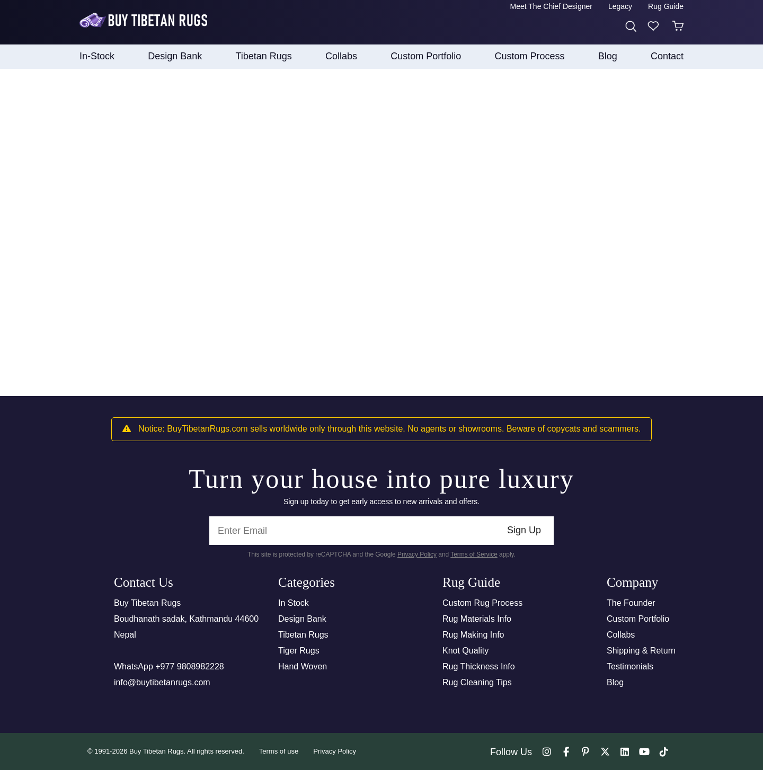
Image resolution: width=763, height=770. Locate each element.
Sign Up (524, 530)
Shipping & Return (641, 650)
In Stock (293, 602)
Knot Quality (465, 650)
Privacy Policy (417, 554)
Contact (667, 56)
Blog (607, 56)
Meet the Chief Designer (551, 6)
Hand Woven (302, 666)
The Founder (631, 602)
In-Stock (96, 56)
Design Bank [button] (175, 56)
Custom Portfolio (638, 618)
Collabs (621, 634)
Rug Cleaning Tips (477, 682)
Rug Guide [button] (666, 6)
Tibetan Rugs (303, 634)
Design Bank (302, 618)
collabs (341, 56)
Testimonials (630, 666)
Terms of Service (474, 554)
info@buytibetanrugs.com (162, 682)
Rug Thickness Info (478, 666)
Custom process (530, 56)
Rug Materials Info (476, 618)
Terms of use (278, 751)
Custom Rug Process (482, 602)
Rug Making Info (473, 634)
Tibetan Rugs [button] (263, 56)
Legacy (620, 6)
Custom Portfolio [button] (426, 56)
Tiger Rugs (299, 650)
